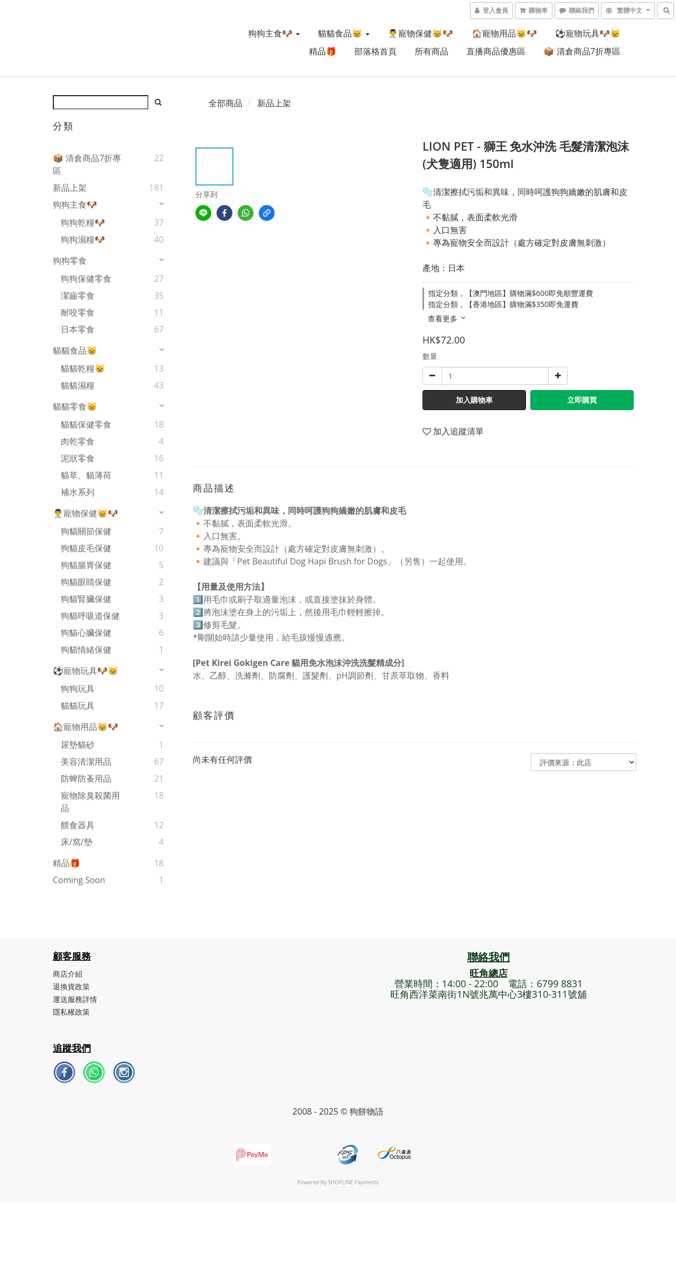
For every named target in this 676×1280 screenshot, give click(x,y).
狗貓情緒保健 (86, 649)
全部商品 (225, 103)
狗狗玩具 (78, 688)
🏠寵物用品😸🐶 (504, 33)
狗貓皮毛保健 (86, 548)
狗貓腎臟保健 (86, 599)
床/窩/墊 (76, 842)
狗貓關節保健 (86, 531)
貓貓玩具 (78, 705)
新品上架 (70, 187)
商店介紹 (67, 974)
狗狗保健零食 (86, 278)
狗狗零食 (70, 260)
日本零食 (78, 329)
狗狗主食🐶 (274, 33)
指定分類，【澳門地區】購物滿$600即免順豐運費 (510, 293)
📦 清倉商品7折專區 (581, 51)
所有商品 (431, 51)
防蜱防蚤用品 (86, 778)
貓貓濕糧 (78, 385)
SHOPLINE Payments (353, 1182)
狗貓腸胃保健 (86, 565)
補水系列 (78, 492)
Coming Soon (79, 880)
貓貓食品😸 (344, 33)
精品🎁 (322, 51)
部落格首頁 (375, 51)
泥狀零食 (78, 458)
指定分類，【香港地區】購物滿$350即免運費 (503, 304)
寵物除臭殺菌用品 (90, 802)
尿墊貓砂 (78, 744)
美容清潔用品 (86, 761)
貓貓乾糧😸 (83, 368)
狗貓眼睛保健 (86, 582)
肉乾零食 (78, 441)
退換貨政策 (71, 986)
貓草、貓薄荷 (86, 475)
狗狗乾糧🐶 (83, 222)
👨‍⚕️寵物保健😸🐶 (420, 33)
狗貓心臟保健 (86, 632)
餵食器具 (78, 825)
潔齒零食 (78, 295)
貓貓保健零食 (86, 424)
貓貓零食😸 (75, 406)
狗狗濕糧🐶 (83, 239)
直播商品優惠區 (495, 51)
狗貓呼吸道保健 (90, 616)
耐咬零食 (78, 312)
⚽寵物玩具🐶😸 (588, 33)
